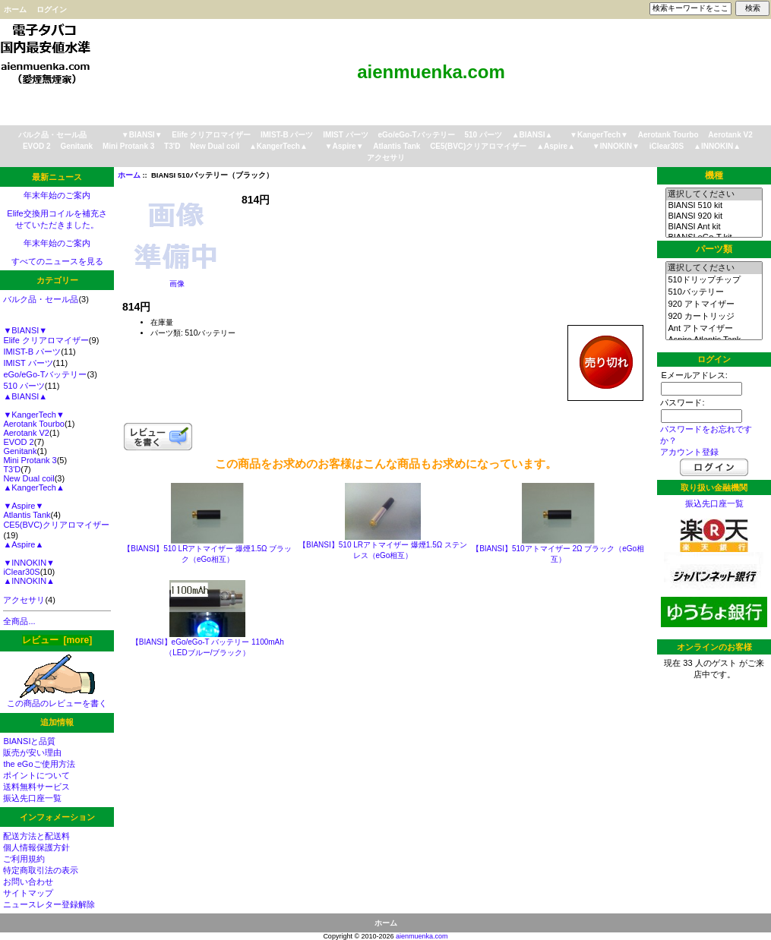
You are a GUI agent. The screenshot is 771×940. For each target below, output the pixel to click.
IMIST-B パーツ (287, 135)
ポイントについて (36, 775)
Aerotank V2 (730, 135)
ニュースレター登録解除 (49, 904)
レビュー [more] (57, 640)
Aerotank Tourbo (668, 135)
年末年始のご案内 (57, 195)
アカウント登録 (689, 451)
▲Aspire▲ (555, 146)
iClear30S (666, 146)
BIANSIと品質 (29, 741)
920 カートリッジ (713, 317)
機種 (714, 175)
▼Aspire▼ (344, 146)
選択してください (713, 194)
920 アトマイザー (713, 304)
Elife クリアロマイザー (211, 135)
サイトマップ (28, 892)
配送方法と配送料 (36, 836)
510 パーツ (482, 135)
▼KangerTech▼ (599, 135)
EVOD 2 (37, 146)
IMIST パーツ (345, 135)
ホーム (15, 9)
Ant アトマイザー (713, 329)
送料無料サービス (36, 786)
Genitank (76, 146)
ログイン (51, 9)
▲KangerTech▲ (278, 146)
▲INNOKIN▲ (717, 146)
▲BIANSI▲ (532, 135)
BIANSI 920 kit (713, 216)
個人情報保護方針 (36, 847)
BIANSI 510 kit (713, 205)
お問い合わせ (28, 881)
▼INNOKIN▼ (616, 146)
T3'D (172, 146)
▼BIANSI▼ (142, 135)
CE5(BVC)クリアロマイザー (478, 146)
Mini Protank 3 (128, 146)
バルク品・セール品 (52, 135)
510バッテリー (713, 292)
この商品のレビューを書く (57, 699)
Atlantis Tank (396, 146)
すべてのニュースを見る (57, 261)
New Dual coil (214, 146)
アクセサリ (386, 157)
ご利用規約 (24, 858)
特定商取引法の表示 (40, 870)
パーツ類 (714, 249)
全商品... (19, 621)
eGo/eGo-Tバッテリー (416, 135)
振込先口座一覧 (32, 798)
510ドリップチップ (713, 280)
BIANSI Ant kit (713, 227)
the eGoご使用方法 (38, 763)
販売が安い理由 (32, 752)
